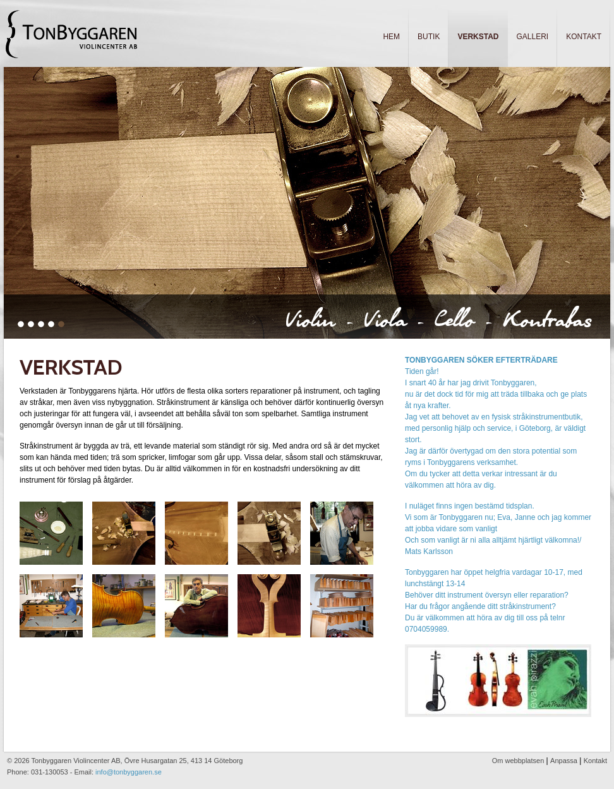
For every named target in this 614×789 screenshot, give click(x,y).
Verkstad (477, 36)
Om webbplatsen (518, 760)
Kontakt (583, 36)
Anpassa (563, 760)
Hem (391, 36)
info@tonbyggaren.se (128, 772)
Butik (429, 36)
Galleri (533, 36)
